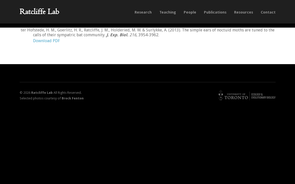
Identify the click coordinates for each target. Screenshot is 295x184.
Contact (268, 12)
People (190, 12)
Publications (215, 12)
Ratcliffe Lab (39, 12)
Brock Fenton (73, 98)
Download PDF (46, 40)
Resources (243, 12)
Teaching (167, 12)
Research (143, 12)
